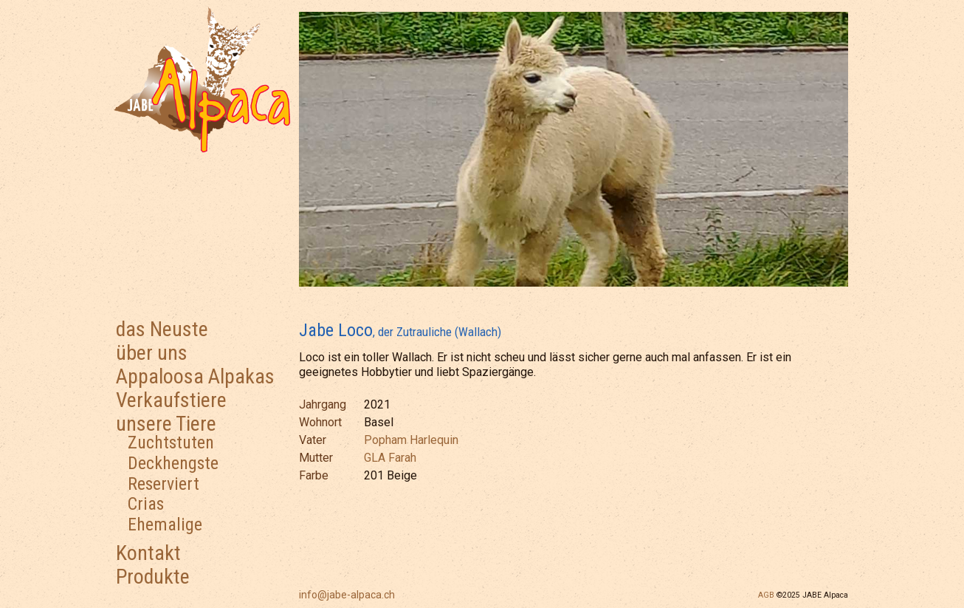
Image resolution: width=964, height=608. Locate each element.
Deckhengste (173, 463)
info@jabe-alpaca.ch (347, 595)
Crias (146, 503)
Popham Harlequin (411, 440)
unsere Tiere (166, 423)
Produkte (153, 576)
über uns (151, 353)
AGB (766, 595)
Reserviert (163, 484)
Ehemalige (165, 524)
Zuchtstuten (171, 442)
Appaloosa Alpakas (195, 376)
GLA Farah (390, 458)
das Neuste (162, 329)
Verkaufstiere (171, 400)
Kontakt (148, 553)
